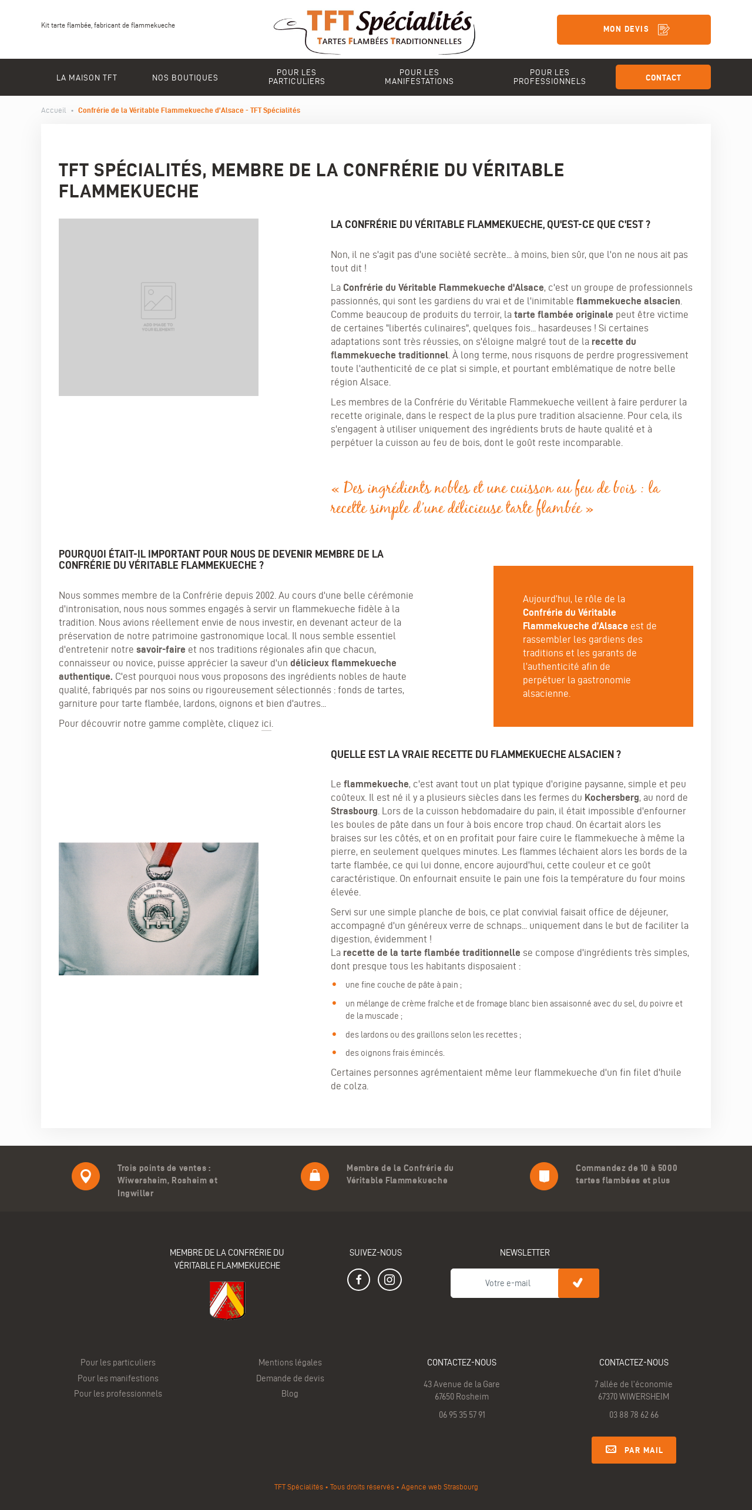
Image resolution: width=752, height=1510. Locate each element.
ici (266, 723)
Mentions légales (290, 1362)
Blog (289, 1393)
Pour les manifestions (118, 1378)
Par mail (634, 1448)
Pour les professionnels (118, 1393)
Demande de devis (290, 1378)
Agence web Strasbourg (439, 1486)
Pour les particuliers (118, 1362)
